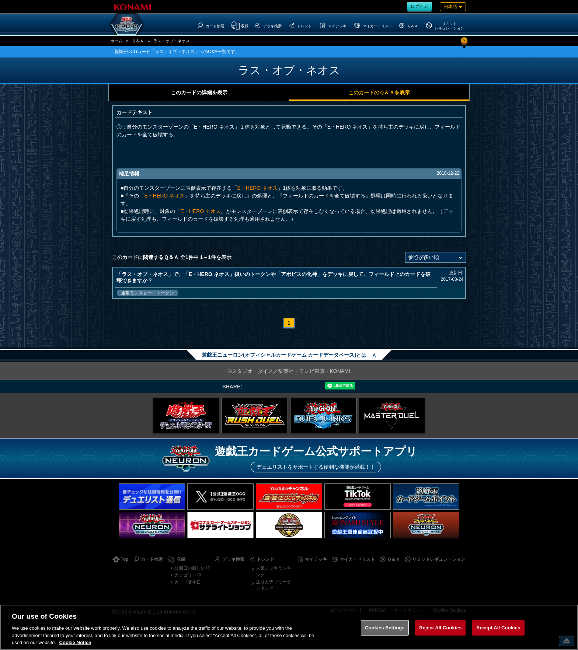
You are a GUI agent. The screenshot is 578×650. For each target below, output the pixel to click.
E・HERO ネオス (257, 188)
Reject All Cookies (440, 627)
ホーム (116, 41)
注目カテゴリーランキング (273, 585)
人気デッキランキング (273, 571)
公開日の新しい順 (192, 568)
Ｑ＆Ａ (138, 41)
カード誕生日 (187, 582)
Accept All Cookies (498, 627)
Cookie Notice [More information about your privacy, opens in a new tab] (75, 642)
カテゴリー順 (187, 575)
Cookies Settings (385, 627)
